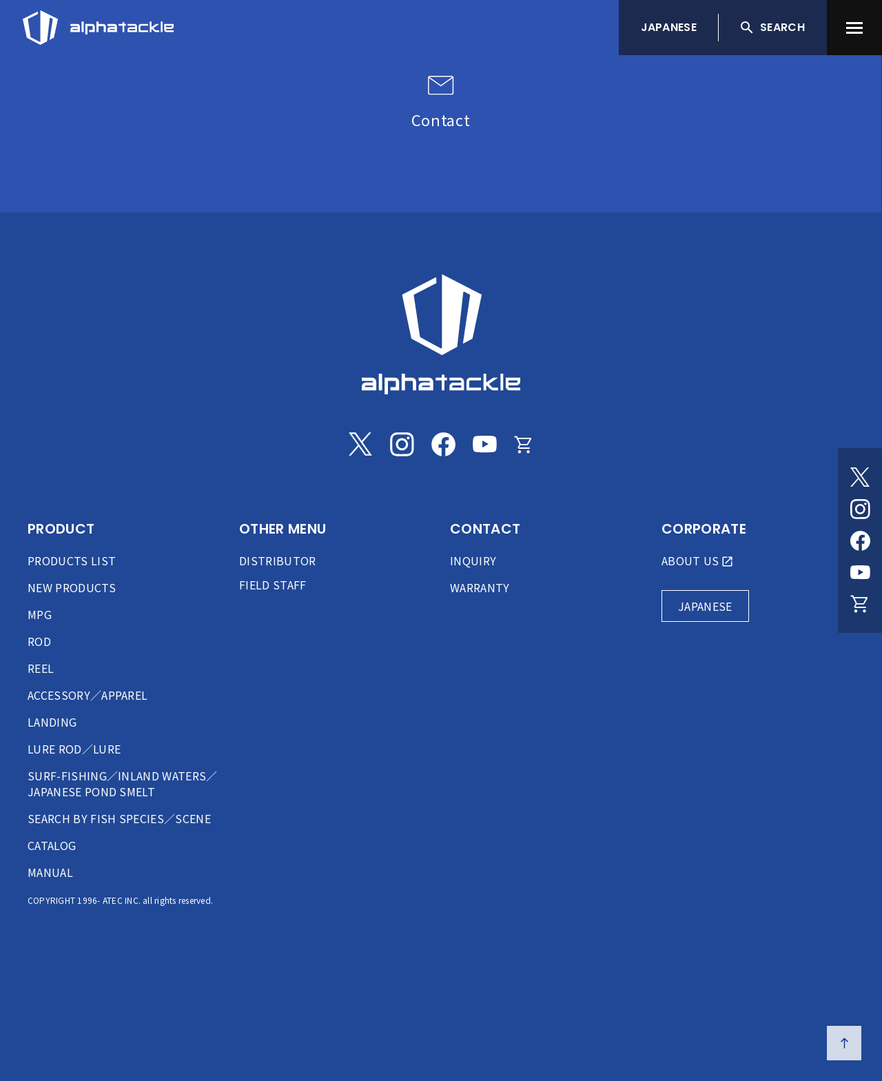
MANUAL (50, 872)
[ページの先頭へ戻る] (844, 1043)
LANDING (52, 722)
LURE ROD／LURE (74, 748)
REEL (41, 668)
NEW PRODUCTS (72, 587)
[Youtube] (860, 572)
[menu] (854, 27)
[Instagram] (860, 508)
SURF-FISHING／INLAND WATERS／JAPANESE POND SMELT (123, 783)
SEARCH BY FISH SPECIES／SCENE (119, 818)
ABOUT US (690, 560)
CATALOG (52, 845)
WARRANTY (480, 587)
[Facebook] (860, 540)
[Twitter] (860, 477)
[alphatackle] (441, 334)
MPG (40, 614)
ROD (39, 641)
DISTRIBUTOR (277, 560)
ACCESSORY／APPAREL (87, 695)
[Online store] (860, 604)
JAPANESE (669, 27)
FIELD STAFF (273, 584)
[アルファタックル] (98, 24)
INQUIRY (473, 560)
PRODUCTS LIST (72, 560)
